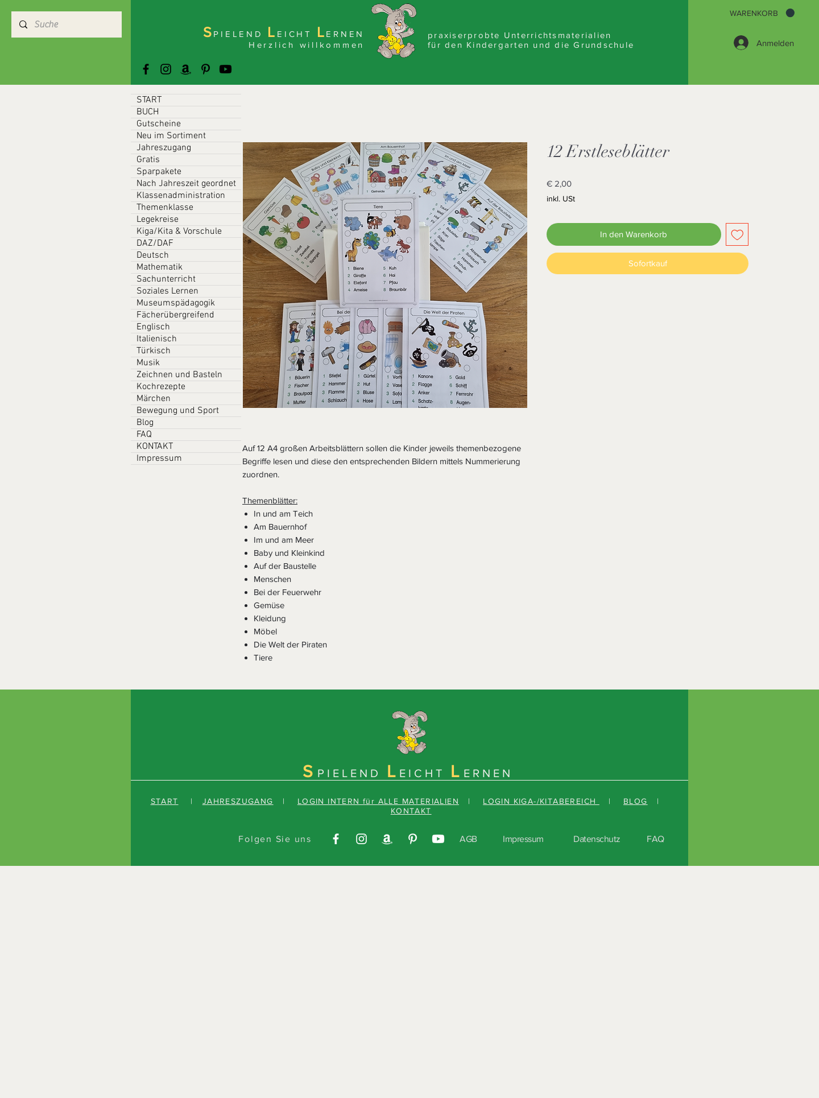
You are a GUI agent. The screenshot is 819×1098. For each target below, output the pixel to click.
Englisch (153, 327)
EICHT (424, 773)
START (149, 100)
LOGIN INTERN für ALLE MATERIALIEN (378, 801)
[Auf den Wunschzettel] (737, 234)
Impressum (159, 458)
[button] (762, 13)
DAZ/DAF (154, 243)
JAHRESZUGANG (238, 801)
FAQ (144, 434)
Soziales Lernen (167, 291)
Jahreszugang (163, 148)
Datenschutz (597, 839)
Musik (148, 363)
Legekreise (157, 219)
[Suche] (66, 24)
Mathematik (159, 267)
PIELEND (352, 773)
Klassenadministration (180, 195)
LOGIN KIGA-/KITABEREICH (541, 801)
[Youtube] (225, 69)
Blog (145, 422)
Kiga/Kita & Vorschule (179, 231)
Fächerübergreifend (175, 315)
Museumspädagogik (175, 303)
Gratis (148, 160)
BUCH (147, 112)
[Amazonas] (186, 69)
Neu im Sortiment (171, 136)
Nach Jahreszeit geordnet (186, 183)
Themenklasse (164, 207)
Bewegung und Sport (177, 410)
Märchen (153, 398)
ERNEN (488, 773)
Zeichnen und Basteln (179, 375)
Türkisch (153, 351)
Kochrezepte (160, 387)
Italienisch (156, 339)
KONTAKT (154, 446)
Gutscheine (158, 124)
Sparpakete (158, 172)
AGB (468, 839)
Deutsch (152, 255)
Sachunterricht (166, 279)
